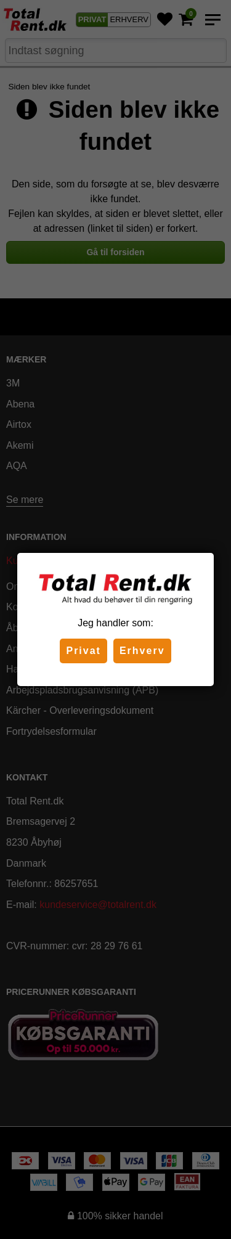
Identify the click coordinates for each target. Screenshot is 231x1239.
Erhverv (142, 650)
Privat (83, 650)
